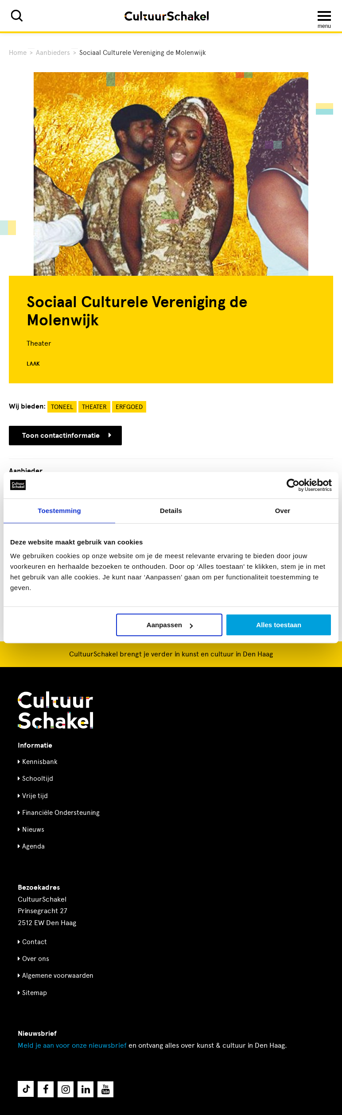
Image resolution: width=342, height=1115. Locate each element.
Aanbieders (53, 53)
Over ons (35, 959)
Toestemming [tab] (59, 510)
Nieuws (33, 829)
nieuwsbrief (72, 1045)
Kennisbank (40, 762)
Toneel (62, 407)
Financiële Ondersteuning (61, 813)
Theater (94, 407)
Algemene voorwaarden (57, 976)
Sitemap (34, 993)
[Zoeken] (17, 16)
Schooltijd (37, 779)
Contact (34, 942)
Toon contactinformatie (66, 435)
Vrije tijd (35, 796)
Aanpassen (170, 625)
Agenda (33, 846)
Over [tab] (283, 510)
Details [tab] (171, 510)
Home (18, 53)
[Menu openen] (324, 16)
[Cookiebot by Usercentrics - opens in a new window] (293, 485)
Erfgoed (129, 407)
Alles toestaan (278, 625)
